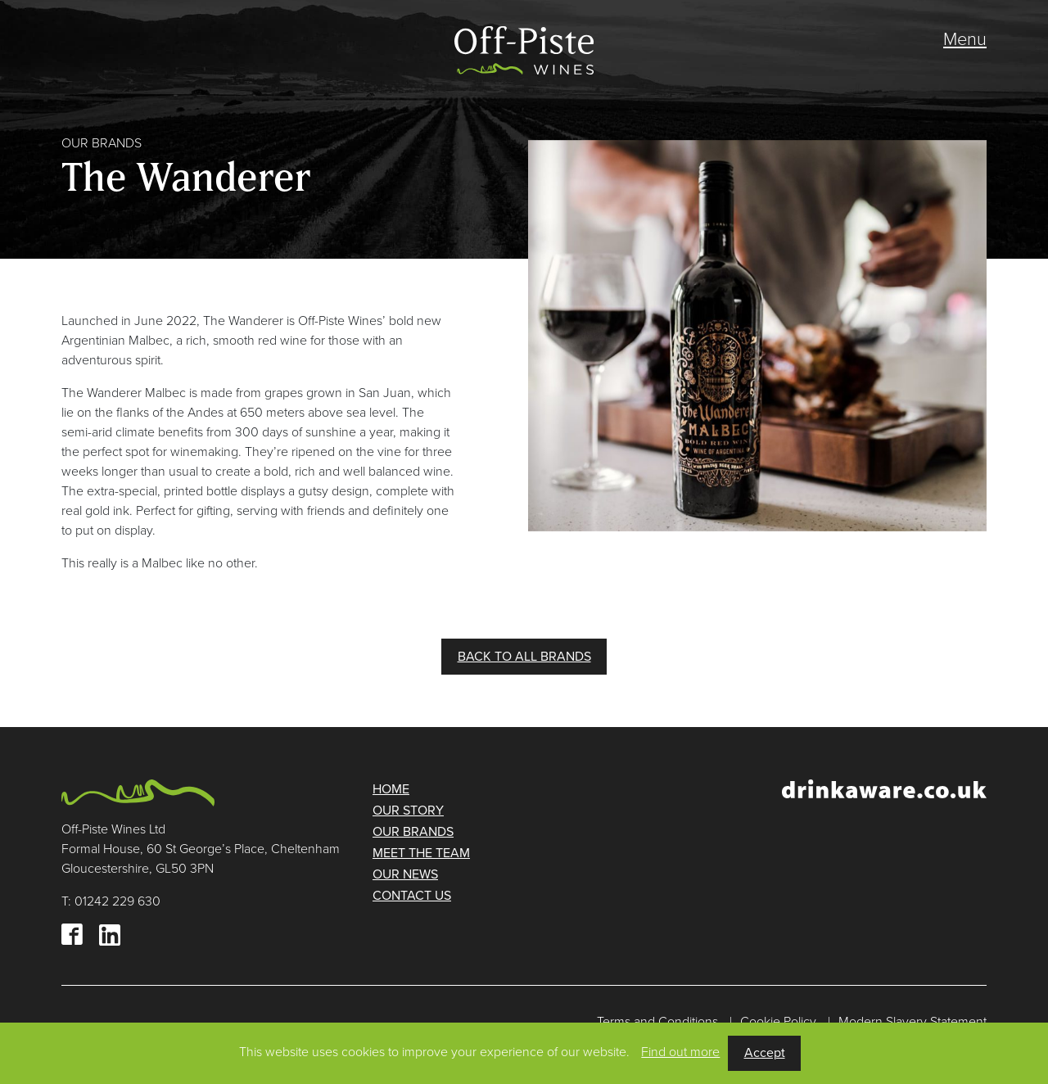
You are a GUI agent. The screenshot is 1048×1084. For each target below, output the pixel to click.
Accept (764, 1053)
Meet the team (421, 853)
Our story (408, 810)
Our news (405, 874)
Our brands (413, 832)
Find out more (680, 1052)
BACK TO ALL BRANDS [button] (524, 656)
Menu (965, 39)
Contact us (412, 896)
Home (391, 789)
